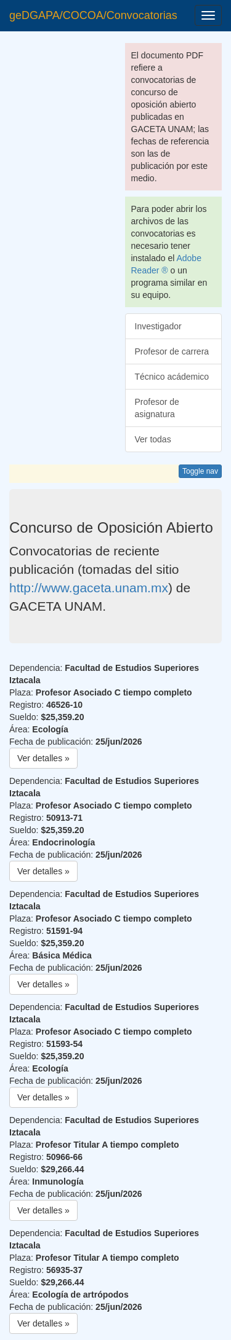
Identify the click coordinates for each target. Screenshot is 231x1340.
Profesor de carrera (172, 351)
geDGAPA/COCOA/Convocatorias (93, 15)
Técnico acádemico (172, 377)
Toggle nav (200, 471)
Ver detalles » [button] (43, 758)
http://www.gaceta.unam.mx (88, 588)
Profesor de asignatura (157, 408)
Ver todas (153, 439)
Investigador (158, 326)
